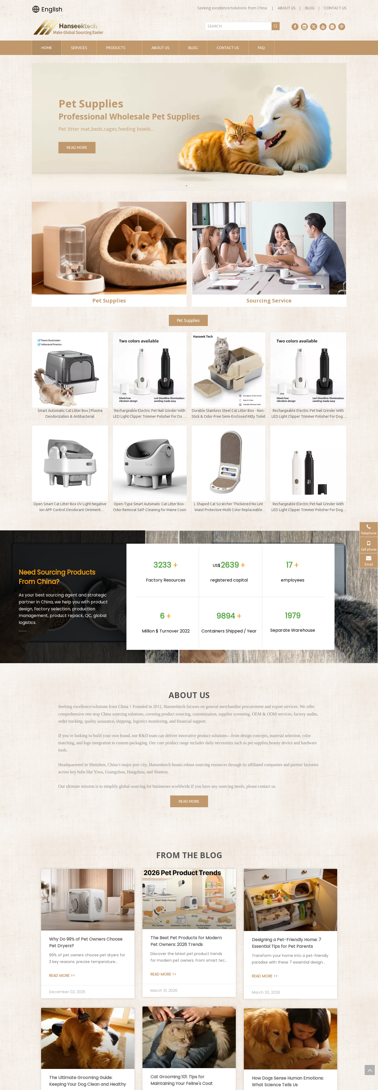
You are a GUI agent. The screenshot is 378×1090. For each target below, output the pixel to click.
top (370, 1070)
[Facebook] (295, 26)
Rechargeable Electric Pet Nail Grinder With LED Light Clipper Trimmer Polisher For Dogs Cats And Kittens (149, 414)
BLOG (310, 8)
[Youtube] (323, 26)
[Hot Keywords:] (276, 26)
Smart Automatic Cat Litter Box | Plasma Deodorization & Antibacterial (70, 413)
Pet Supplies (188, 320)
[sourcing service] (269, 248)
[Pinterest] (341, 26)
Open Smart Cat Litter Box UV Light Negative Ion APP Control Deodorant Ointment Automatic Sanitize (69, 507)
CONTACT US (335, 8)
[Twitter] (313, 26)
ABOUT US (287, 8)
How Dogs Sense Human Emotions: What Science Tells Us (288, 1081)
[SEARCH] (238, 26)
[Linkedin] (304, 26)
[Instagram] (332, 26)
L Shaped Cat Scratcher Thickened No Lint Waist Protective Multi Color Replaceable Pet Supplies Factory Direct (228, 507)
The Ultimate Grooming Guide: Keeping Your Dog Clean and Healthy (87, 1081)
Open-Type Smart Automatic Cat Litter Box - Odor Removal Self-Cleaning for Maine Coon (149, 507)
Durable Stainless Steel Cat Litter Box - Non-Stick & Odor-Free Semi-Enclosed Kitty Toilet (228, 413)
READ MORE (92, 147)
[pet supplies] (109, 248)
